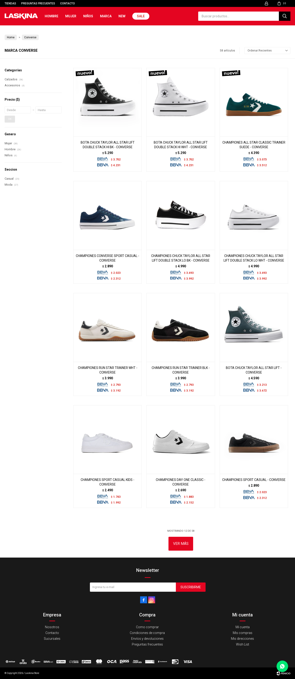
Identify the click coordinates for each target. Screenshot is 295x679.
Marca (106, 16)
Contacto (67, 3)
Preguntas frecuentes (38, 3)
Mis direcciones (242, 638)
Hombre (51, 16)
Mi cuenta (243, 627)
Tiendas (10, 3)
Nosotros (52, 627)
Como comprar (147, 627)
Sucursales (52, 638)
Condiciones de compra (147, 633)
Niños (88, 16)
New (121, 16)
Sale (141, 16)
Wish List (242, 644)
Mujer (70, 16)
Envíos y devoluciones (147, 638)
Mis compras (242, 633)
